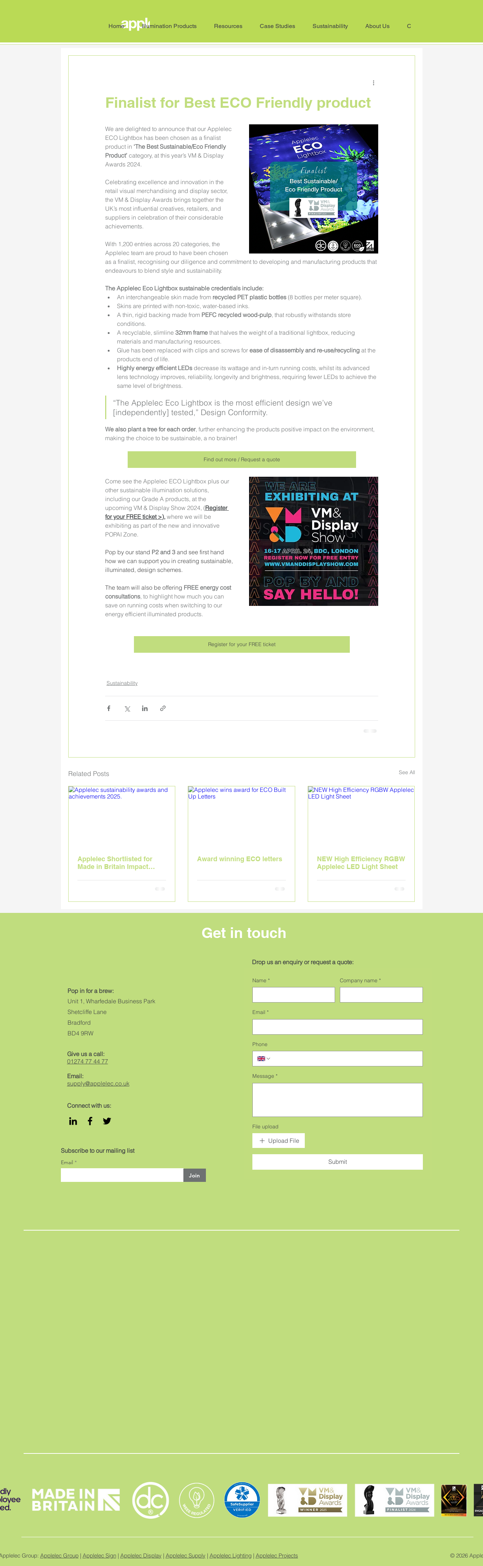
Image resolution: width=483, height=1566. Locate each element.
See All (407, 772)
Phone (260, 1044)
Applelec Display (141, 1555)
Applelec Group (59, 1555)
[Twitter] (107, 1121)
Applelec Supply (186, 1555)
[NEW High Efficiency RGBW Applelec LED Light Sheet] (361, 816)
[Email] (335, 1027)
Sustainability (122, 683)
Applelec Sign (99, 1555)
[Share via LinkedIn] (144, 708)
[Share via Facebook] (108, 708)
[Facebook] (90, 1121)
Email (68, 1162)
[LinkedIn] (73, 1121)
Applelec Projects (277, 1555)
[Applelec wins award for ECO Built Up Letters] (241, 816)
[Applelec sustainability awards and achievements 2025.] (122, 816)
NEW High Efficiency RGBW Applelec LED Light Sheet (361, 862)
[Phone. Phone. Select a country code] (264, 1059)
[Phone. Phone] (344, 1058)
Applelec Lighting (231, 1555)
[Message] (337, 1100)
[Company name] (379, 994)
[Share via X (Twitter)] (126, 708)
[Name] (292, 994)
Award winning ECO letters (239, 859)
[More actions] (373, 82)
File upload (265, 1126)
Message (264, 1076)
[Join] (194, 1175)
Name (261, 980)
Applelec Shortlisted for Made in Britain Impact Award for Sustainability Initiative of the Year (115, 862)
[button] (380, 26)
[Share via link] (162, 708)
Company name (360, 980)
